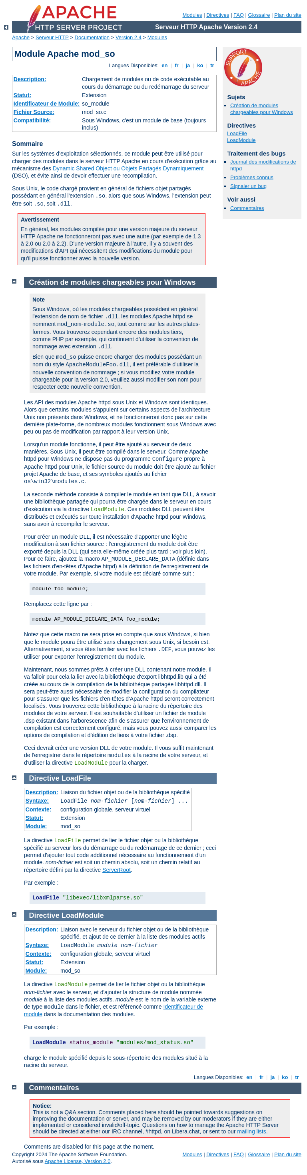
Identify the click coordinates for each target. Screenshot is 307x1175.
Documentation (92, 37)
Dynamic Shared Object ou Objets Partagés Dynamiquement (128, 168)
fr (176, 65)
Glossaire (259, 15)
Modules (192, 15)
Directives (217, 15)
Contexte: (39, 809)
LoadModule (241, 140)
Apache (21, 37)
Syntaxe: (37, 800)
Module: (36, 826)
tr (212, 65)
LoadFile (237, 133)
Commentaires (247, 208)
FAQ (238, 15)
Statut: (22, 95)
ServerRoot (116, 870)
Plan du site (287, 15)
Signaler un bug (248, 186)
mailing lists (251, 1131)
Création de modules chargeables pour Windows (261, 108)
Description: (30, 79)
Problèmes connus (251, 177)
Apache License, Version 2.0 (78, 1161)
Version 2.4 (129, 37)
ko (200, 65)
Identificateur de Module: (47, 103)
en (164, 65)
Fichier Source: (34, 112)
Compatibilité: (32, 120)
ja (187, 65)
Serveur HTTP (52, 37)
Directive (44, 778)
